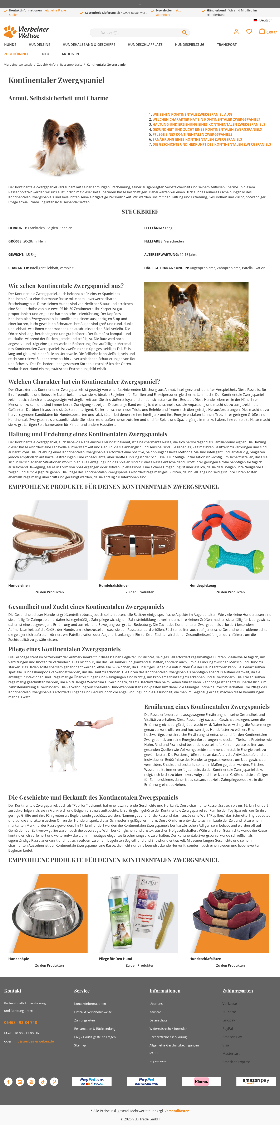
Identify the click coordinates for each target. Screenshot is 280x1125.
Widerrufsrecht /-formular (168, 1028)
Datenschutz (158, 1020)
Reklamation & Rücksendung (94, 1028)
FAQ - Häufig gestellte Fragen (95, 1037)
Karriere (155, 1012)
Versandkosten (177, 1111)
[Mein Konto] (236, 32)
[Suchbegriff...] (134, 33)
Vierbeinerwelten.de (18, 64)
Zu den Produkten (49, 592)
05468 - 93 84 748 (20, 1022)
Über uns (156, 1003)
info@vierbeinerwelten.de (34, 1041)
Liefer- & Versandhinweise (93, 1012)
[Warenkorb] (268, 32)
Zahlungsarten (84, 1020)
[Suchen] (184, 33)
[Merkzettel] (249, 32)
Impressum (157, 1061)
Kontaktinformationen (90, 1003)
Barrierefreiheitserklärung (168, 1037)
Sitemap (80, 1045)
